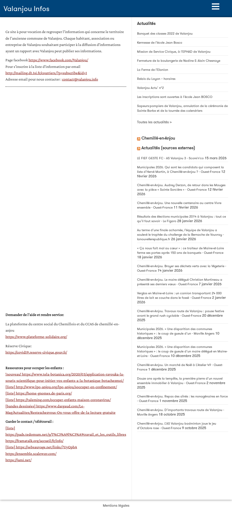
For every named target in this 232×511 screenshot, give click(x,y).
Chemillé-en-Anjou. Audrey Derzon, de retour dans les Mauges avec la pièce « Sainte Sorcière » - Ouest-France (181, 187)
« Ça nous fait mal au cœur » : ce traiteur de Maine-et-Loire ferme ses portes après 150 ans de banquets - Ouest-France (180, 250)
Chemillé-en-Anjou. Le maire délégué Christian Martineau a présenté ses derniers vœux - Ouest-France (179, 282)
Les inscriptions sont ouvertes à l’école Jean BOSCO (175, 97)
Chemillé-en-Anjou (158, 138)
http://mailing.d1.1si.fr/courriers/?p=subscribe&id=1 (46, 73)
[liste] (10, 447)
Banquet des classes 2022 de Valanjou (165, 33)
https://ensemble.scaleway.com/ (30, 453)
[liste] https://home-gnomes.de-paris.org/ (38, 393)
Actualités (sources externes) (168, 148)
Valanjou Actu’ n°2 (150, 88)
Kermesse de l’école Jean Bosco (159, 42)
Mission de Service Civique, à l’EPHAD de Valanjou (173, 52)
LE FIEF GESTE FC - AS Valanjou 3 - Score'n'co (170, 158)
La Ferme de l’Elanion (152, 70)
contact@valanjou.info (80, 79)
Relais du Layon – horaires (156, 79)
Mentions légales (116, 505)
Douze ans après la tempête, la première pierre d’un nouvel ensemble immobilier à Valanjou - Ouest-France (179, 380)
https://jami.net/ (18, 460)
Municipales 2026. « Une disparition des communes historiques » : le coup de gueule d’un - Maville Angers (175, 331)
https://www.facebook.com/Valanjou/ (58, 60)
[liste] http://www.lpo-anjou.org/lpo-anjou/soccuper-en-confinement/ (61, 387)
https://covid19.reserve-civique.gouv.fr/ (36, 352)
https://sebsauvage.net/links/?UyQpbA (46, 447)
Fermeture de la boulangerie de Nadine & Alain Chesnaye (178, 61)
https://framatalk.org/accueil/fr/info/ (34, 440)
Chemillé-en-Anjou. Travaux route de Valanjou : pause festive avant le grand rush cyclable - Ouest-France (180, 313)
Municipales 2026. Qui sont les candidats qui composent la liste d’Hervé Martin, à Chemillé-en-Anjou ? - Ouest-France (180, 169)
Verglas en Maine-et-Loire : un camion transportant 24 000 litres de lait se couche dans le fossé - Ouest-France (179, 295)
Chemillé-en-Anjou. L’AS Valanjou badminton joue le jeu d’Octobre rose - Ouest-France (176, 425)
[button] (215, 6)
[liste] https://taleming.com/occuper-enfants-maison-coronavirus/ (58, 399)
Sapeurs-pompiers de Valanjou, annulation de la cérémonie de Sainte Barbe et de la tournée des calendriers (182, 108)
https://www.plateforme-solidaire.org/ (36, 336)
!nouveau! (13, 374)
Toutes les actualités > (154, 122)
